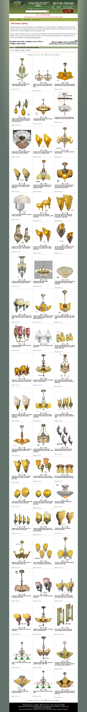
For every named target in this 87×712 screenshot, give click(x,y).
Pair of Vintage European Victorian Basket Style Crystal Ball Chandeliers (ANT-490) (64, 381)
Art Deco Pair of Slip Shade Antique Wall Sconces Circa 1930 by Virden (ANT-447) (21, 186)
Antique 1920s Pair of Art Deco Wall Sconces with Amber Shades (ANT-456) (43, 477)
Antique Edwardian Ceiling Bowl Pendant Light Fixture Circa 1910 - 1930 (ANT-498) (43, 450)
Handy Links (36, 19)
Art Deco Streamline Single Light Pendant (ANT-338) (63, 502)
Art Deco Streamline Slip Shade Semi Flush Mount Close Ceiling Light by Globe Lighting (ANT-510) (64, 186)
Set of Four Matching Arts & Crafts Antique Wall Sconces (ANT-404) (63, 450)
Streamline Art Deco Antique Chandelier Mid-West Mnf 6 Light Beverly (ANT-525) (65, 85)
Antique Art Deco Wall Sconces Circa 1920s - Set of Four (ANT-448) (21, 529)
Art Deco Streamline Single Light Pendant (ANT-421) (20, 692)
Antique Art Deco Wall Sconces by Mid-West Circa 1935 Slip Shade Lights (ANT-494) (22, 416)
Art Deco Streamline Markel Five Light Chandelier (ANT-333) (21, 596)
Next (57, 55)
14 (43, 55)
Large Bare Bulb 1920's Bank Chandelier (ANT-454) (40, 282)
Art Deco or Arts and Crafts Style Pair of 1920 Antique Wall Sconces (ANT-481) (22, 380)
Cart (65, 11)
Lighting (19, 19)
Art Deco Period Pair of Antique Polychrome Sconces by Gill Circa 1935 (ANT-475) (43, 216)
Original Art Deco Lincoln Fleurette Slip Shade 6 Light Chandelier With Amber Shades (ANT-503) (43, 317)
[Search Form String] (37, 11)
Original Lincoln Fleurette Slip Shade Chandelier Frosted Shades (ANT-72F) (64, 118)
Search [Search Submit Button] (48, 11)
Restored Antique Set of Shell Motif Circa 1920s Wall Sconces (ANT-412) (64, 596)
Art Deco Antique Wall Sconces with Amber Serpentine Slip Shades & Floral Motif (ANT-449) (43, 529)
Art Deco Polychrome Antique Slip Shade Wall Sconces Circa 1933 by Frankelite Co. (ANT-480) (63, 216)
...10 (34, 55)
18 (52, 55)
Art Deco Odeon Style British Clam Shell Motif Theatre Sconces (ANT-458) (22, 502)
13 (41, 55)
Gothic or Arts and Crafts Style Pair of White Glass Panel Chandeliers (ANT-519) (42, 85)
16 (48, 55)
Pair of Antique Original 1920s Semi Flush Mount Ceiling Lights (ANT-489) (64, 477)
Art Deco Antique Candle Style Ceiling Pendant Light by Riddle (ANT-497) (21, 282)
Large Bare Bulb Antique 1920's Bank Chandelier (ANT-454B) (42, 119)
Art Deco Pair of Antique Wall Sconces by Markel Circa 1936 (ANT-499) (43, 152)
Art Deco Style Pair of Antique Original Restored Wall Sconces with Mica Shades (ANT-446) (64, 248)
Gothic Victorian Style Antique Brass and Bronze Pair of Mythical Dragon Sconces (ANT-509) (21, 120)
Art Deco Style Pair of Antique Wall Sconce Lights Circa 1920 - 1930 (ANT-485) (64, 416)
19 (54, 55)
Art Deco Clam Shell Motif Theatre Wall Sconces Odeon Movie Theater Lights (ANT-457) (43, 503)
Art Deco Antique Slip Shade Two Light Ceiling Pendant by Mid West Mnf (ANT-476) (65, 317)
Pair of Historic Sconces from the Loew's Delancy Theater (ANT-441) (63, 630)
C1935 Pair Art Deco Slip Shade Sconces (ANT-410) (63, 529)
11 (37, 55)
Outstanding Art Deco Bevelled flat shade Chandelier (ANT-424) (20, 85)
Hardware (27, 19)
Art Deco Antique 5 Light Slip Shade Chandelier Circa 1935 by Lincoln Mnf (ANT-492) (42, 416)
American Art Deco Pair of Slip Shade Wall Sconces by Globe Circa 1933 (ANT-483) (21, 477)
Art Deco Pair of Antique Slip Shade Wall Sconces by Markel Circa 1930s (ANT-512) (42, 248)
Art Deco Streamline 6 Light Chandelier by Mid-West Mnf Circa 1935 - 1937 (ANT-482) (22, 450)
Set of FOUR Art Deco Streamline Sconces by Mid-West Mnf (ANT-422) (42, 563)
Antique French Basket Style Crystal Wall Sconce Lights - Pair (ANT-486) (21, 247)
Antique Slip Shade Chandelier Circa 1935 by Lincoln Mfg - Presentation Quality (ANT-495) (42, 186)
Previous (30, 55)
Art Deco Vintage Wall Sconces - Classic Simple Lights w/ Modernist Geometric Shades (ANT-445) (65, 347)
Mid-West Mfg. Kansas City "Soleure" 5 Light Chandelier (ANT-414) (22, 563)
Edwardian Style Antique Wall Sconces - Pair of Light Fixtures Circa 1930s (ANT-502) (22, 317)
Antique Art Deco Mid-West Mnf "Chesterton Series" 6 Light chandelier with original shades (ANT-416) (64, 664)
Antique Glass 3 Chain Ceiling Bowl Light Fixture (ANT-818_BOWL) (21, 152)
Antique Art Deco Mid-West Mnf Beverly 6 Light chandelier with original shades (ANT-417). (65, 692)
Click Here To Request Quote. (33, 37)
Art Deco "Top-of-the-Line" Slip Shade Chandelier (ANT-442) (64, 563)
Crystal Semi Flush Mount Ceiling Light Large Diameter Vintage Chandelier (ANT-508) (65, 282)
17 (50, 55)
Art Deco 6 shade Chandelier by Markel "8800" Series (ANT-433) (43, 380)
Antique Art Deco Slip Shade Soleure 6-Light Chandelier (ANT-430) (43, 663)
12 (39, 55)
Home (12, 19)
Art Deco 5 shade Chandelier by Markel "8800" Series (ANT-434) (43, 630)
